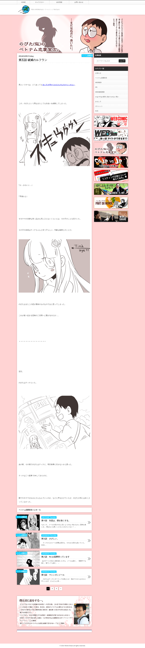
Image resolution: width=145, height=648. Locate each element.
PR (96, 87)
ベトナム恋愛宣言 (101, 78)
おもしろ (98, 101)
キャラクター (39, 2)
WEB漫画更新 (100, 92)
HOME (23, 2)
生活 (96, 111)
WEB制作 (98, 82)
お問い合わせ (78, 2)
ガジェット (99, 106)
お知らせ (98, 73)
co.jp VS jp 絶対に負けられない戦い (107, 97)
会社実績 (59, 2)
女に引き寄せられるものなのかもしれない (58, 85)
